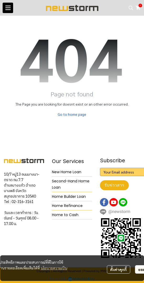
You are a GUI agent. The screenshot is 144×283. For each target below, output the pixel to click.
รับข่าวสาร (114, 185)
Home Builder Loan (69, 196)
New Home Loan (66, 172)
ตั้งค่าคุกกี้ (118, 269)
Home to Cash (65, 214)
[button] (131, 7)
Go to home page (72, 114)
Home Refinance (67, 205)
